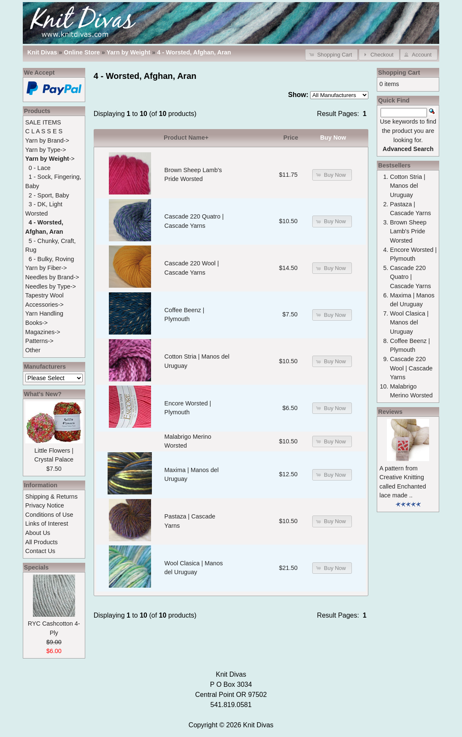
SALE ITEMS (43, 122)
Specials (36, 567)
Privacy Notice (44, 505)
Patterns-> (39, 340)
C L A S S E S (43, 131)
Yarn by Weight (129, 52)
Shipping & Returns (51, 496)
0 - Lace (40, 168)
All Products (41, 542)
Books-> (36, 322)
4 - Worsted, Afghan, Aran (194, 52)
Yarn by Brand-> (47, 140)
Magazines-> (42, 332)
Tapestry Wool (44, 295)
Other (33, 350)
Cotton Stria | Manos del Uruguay (407, 185)
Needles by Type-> (50, 286)
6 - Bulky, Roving (51, 259)
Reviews (390, 411)
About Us (37, 532)
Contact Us (40, 551)
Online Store (82, 52)
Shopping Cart (399, 72)
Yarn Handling (44, 313)
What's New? (43, 394)
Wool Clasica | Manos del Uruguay (409, 322)
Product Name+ (186, 137)
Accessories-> (44, 304)
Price (291, 137)
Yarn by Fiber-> (46, 268)
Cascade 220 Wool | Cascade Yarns (411, 368)
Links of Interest (46, 523)
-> (50, 158)
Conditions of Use (49, 514)
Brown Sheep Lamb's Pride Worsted (408, 231)
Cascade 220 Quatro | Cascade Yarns (410, 277)
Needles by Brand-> (52, 277)
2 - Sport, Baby (49, 195)
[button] (331, 54)
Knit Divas (258, 725)
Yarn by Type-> (45, 149)
